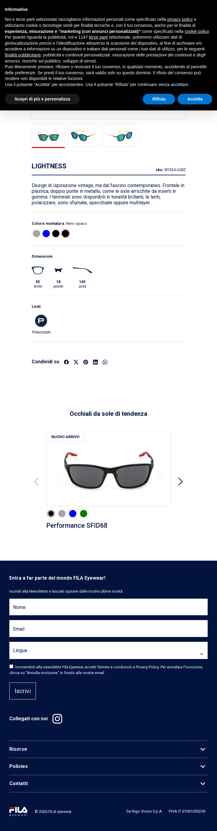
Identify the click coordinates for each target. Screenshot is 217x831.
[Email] (108, 632)
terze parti (98, 37)
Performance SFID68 (76, 525)
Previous (37, 481)
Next (180, 481)
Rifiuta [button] (159, 99)
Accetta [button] (195, 99)
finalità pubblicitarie (23, 55)
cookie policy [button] (197, 31)
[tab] (48, 136)
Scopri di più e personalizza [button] (42, 99)
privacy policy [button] (180, 19)
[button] (36, 233)
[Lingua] (108, 654)
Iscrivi (22, 691)
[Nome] (108, 610)
